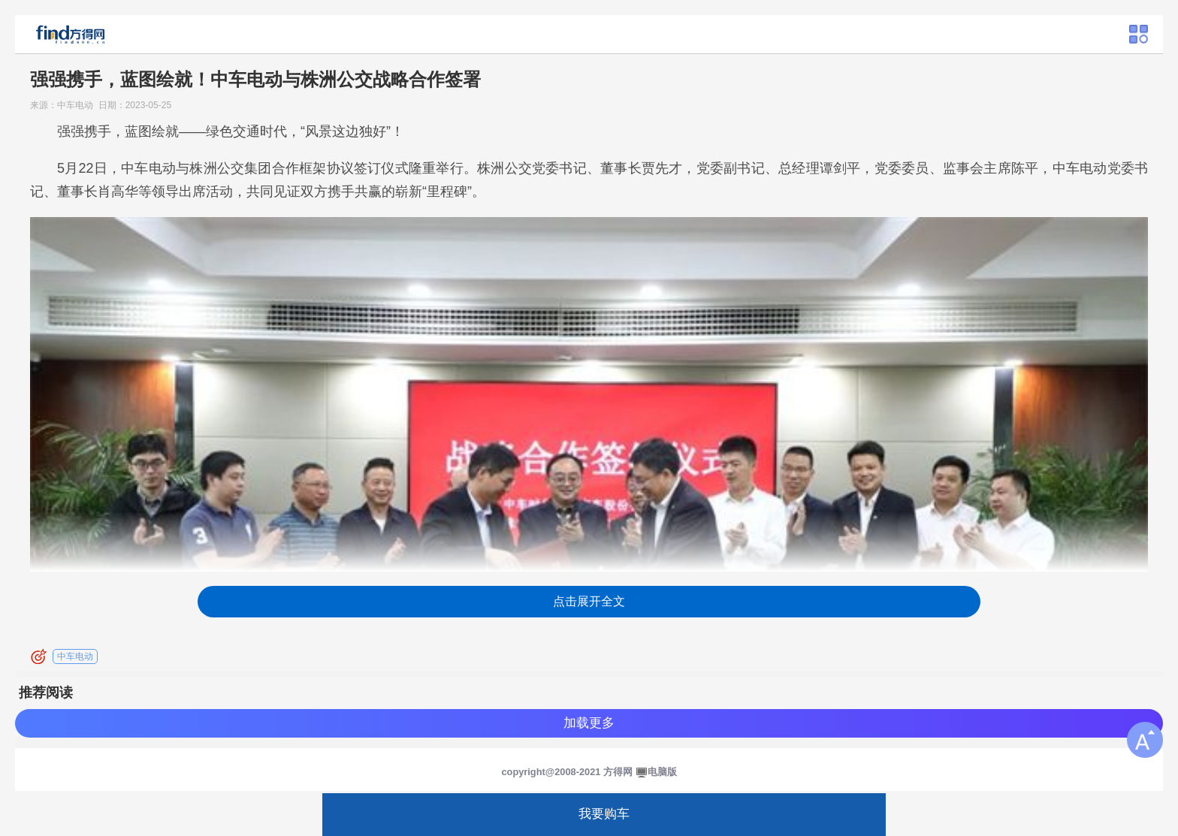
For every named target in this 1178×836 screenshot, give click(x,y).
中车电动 (75, 656)
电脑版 (662, 771)
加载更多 (589, 723)
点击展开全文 (589, 601)
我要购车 (604, 814)
